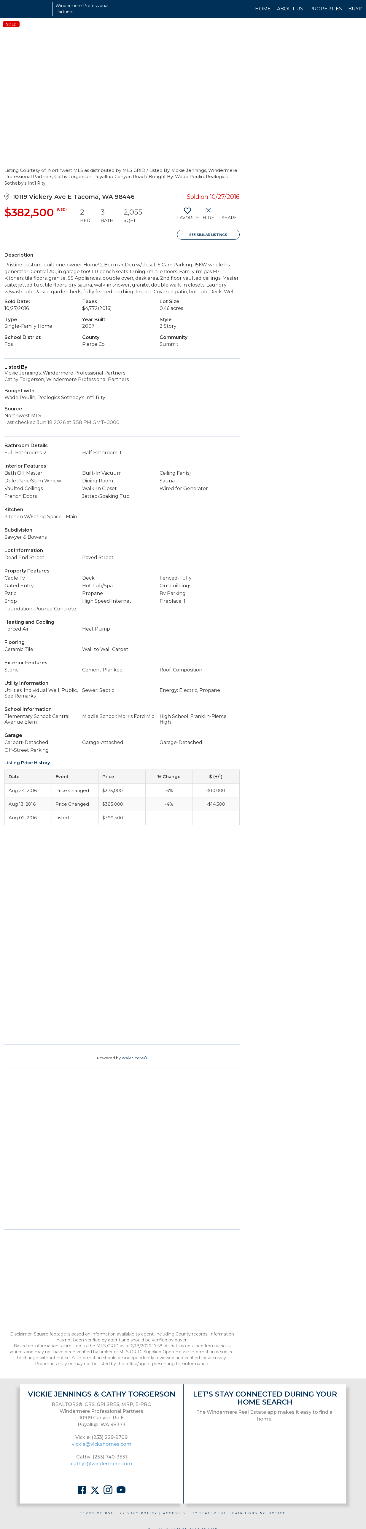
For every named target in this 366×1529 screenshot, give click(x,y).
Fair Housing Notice (259, 1513)
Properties (325, 9)
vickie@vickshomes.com (101, 1444)
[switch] (187, 216)
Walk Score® (134, 1057)
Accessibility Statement (195, 1513)
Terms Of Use (97, 1513)
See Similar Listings (208, 235)
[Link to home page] (26, 9)
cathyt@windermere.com (101, 1463)
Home (263, 9)
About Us (290, 9)
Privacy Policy (138, 1513)
